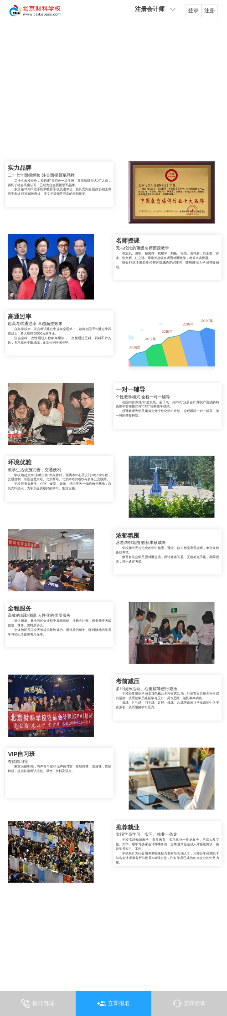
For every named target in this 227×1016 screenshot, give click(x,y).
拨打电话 (45, 999)
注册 (206, 13)
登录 (190, 13)
